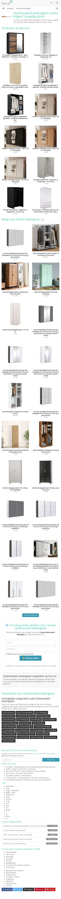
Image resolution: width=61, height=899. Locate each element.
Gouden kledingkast (9, 727)
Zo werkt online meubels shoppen (18, 865)
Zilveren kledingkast (49, 719)
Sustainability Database (14, 780)
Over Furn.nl (10, 854)
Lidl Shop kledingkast (9, 734)
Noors (8, 797)
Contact (8, 886)
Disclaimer (9, 859)
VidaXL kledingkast (36, 737)
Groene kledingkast (9, 719)
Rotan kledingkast (8, 730)
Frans (8, 788)
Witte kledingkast (25, 723)
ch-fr (7, 803)
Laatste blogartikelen (11, 821)
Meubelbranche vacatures (15, 870)
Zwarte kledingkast (50, 737)
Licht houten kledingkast (25, 727)
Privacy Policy (10, 867)
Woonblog (9, 857)
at (6, 818)
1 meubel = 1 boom (13, 877)
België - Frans (10, 793)
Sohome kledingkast (22, 730)
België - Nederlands (12, 790)
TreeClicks (9, 767)
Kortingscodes (11, 875)
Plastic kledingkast (38, 723)
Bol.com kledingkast (9, 737)
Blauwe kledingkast (8, 741)
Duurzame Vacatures (13, 775)
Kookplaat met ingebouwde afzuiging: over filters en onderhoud (30, 826)
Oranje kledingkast (37, 730)
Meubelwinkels (11, 863)
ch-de (8, 801)
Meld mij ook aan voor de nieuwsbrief (19, 654)
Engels (8, 810)
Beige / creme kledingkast (24, 712)
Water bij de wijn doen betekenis (30, 844)
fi (6, 812)
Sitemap (9, 861)
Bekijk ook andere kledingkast (23, 219)
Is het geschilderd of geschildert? (30, 830)
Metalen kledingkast (43, 716)
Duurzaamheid (11, 873)
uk (6, 814)
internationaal (26, 775)
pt (6, 808)
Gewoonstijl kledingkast (10, 723)
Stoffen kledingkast (43, 734)
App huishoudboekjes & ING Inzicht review (30, 839)
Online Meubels (11, 852)
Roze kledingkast (23, 737)
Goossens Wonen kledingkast (26, 716)
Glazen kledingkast (8, 712)
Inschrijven (50, 760)
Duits (7, 806)
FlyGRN (8, 769)
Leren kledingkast (22, 719)
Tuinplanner (10, 879)
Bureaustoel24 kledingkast (26, 734)
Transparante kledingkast (42, 727)
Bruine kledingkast (8, 716)
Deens (8, 816)
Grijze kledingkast (50, 730)
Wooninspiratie (11, 883)
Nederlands (10, 786)
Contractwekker (11, 778)
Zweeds (8, 799)
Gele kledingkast (36, 719)
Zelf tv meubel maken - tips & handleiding (30, 835)
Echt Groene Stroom (13, 771)
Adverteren (9, 881)
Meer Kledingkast (30, 615)
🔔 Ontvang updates (30, 658)
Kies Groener (10, 773)
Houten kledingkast (41, 712)
